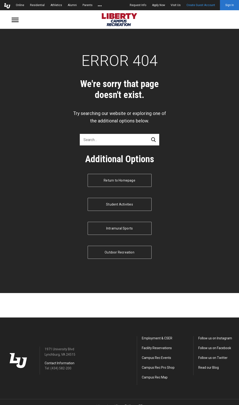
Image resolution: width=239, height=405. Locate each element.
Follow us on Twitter (213, 358)
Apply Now (158, 5)
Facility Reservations (157, 348)
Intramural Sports (119, 228)
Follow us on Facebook (214, 348)
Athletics (56, 5)
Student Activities (119, 204)
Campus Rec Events (156, 358)
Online (20, 5)
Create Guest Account (200, 5)
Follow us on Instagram (215, 338)
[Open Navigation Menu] (15, 19)
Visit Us (176, 5)
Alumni (72, 5)
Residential (37, 5)
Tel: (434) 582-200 (58, 368)
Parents (88, 5)
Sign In (229, 5)
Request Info (138, 5)
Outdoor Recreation (119, 252)
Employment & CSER (157, 338)
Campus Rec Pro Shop (158, 367)
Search (153, 140)
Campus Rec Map (155, 377)
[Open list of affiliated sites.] (100, 5)
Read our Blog (208, 367)
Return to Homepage (119, 180)
